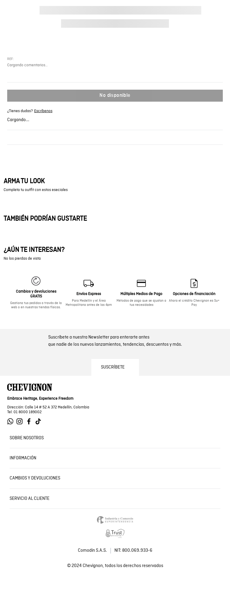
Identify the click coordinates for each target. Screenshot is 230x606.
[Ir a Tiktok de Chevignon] (39, 421)
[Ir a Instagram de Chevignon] (21, 421)
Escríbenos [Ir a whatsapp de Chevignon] (43, 111)
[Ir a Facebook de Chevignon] (30, 421)
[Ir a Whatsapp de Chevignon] (11, 421)
